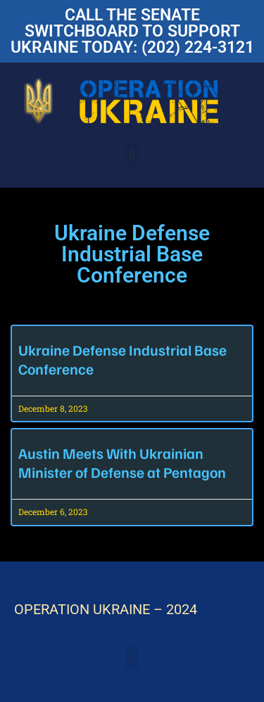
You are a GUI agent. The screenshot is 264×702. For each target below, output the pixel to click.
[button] (132, 155)
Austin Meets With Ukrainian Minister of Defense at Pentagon (122, 462)
